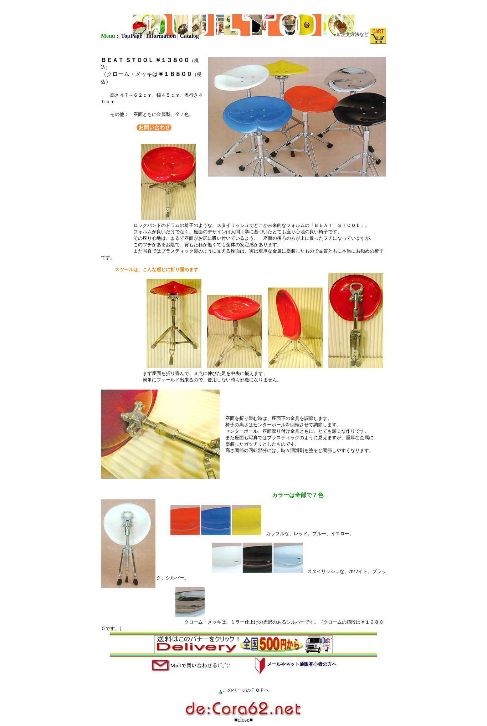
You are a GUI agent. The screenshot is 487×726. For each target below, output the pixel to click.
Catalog (189, 36)
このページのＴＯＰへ (246, 690)
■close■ (243, 720)
